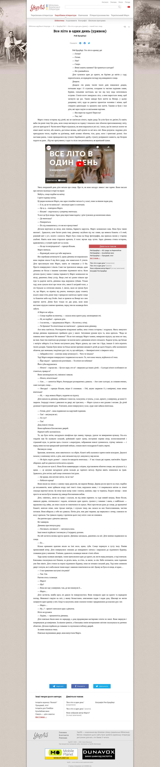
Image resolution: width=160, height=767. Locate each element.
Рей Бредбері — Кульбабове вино (102, 253)
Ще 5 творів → (95, 258)
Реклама (113, 2)
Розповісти (80, 686)
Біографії (82, 20)
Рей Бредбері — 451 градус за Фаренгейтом (105, 250)
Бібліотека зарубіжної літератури (39, 26)
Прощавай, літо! (41, 705)
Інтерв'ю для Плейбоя (44, 708)
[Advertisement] (49, 81)
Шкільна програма (96, 20)
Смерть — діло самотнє (45, 714)
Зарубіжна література (65, 16)
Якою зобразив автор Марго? (100, 268)
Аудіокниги (71, 20)
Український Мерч (120, 15)
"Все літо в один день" (102, 263)
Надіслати (58, 686)
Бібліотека (59, 20)
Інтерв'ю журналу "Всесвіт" (46, 702)
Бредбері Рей (61, 26)
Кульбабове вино (42, 711)
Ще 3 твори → (41, 717)
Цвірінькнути (102, 686)
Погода (127, 2)
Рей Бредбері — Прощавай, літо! (101, 255)
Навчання (83, 15)
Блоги (121, 2)
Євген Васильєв (87, 742)
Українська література (42, 15)
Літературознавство (99, 15)
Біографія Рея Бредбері (98, 271)
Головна (63, 732)
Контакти (105, 2)
